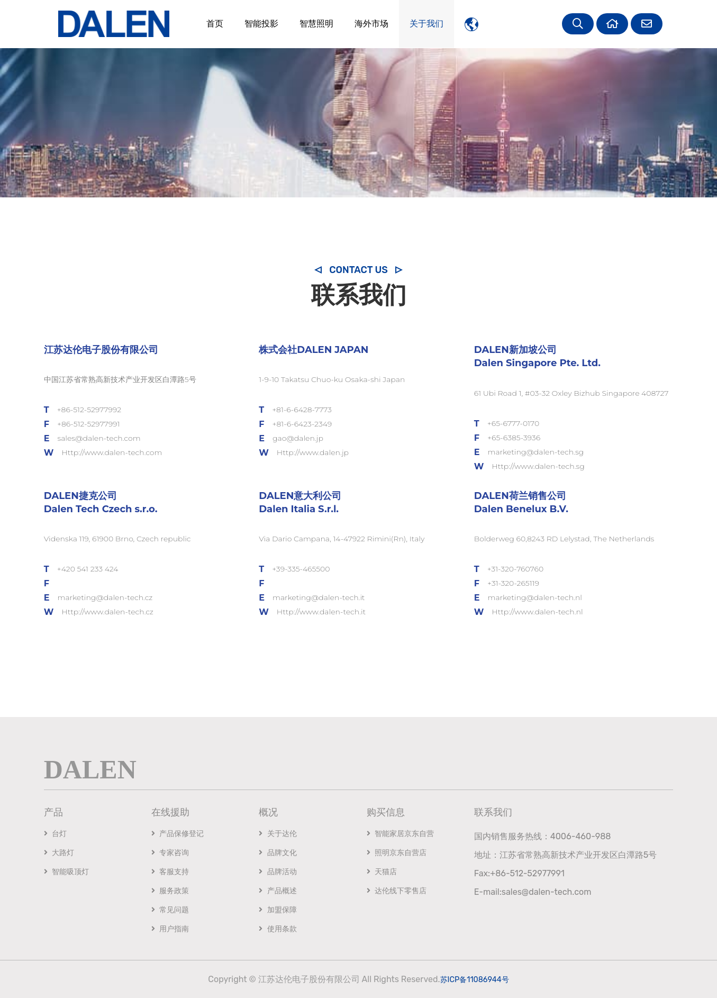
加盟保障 (277, 909)
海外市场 (365, 24)
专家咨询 (170, 852)
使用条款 (277, 928)
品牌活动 (277, 871)
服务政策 (170, 890)
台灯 (55, 833)
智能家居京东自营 (400, 833)
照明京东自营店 (396, 852)
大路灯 (59, 852)
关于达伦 (277, 833)
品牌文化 (277, 852)
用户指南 (170, 928)
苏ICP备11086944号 (474, 979)
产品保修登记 (177, 833)
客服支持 (170, 871)
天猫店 (382, 871)
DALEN (90, 768)
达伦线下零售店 (396, 890)
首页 (208, 24)
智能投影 (255, 24)
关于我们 (420, 24)
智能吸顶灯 (66, 871)
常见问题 (170, 909)
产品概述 (277, 890)
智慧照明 (310, 24)
